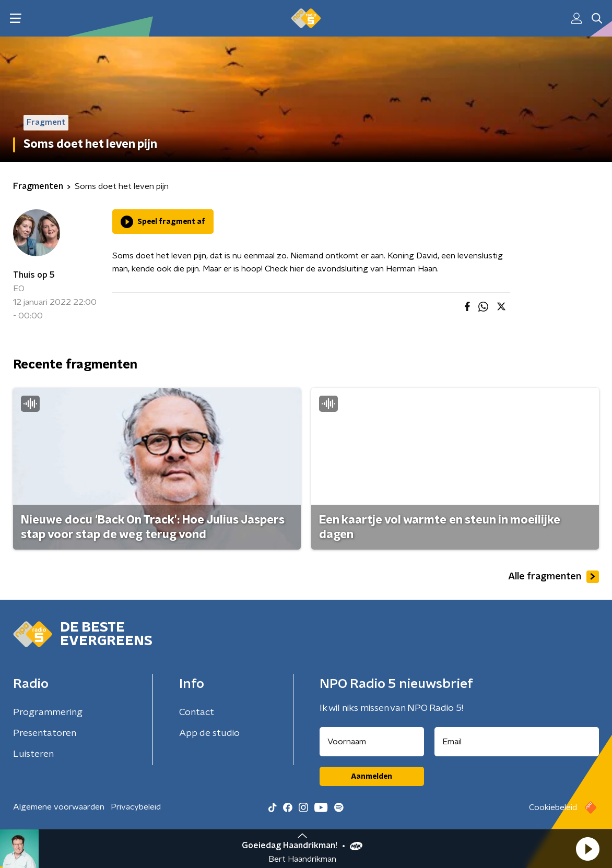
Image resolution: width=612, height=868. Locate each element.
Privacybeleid (136, 807)
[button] (587, 848)
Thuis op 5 (34, 275)
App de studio (209, 733)
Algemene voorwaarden (58, 807)
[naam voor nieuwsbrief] (372, 741)
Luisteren (33, 754)
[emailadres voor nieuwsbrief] (516, 741)
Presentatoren (44, 733)
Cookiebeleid (553, 807)
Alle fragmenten (553, 576)
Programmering (48, 712)
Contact (196, 712)
